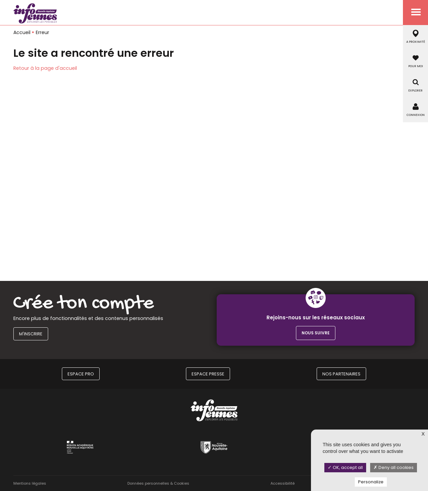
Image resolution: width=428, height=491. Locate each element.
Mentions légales (29, 483)
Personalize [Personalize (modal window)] (371, 482)
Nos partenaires (341, 374)
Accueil (21, 32)
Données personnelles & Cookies (158, 483)
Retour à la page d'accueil (45, 68)
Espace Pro (81, 374)
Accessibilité (283, 483)
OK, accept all (345, 467)
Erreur (42, 32)
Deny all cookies (393, 467)
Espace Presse (208, 374)
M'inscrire (30, 334)
